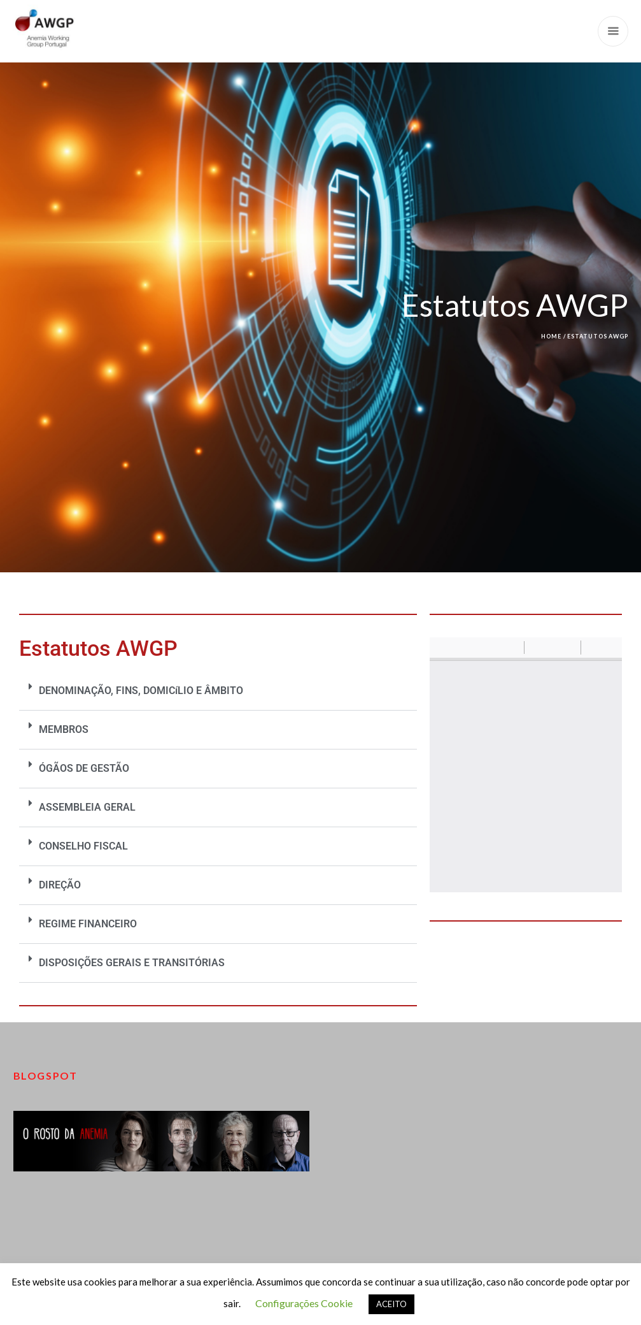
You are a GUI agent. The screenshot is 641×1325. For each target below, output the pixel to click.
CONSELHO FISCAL (83, 846)
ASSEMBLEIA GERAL (87, 807)
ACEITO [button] (391, 1304)
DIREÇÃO (60, 885)
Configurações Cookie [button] (304, 1303)
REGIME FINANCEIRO (88, 924)
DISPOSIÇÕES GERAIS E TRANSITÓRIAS (132, 963)
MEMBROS (63, 729)
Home (551, 336)
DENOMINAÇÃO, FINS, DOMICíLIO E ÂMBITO (141, 690)
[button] (218, 691)
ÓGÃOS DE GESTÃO (84, 768)
